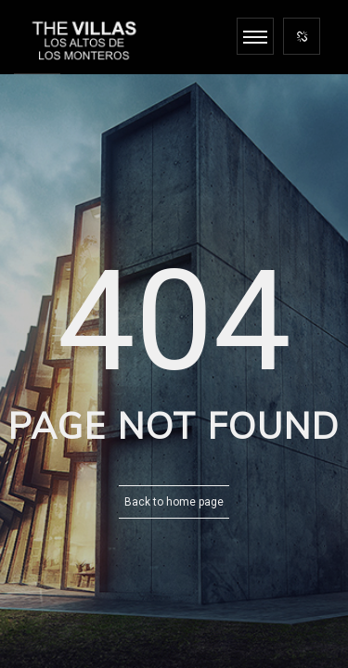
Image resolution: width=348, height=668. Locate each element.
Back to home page (174, 501)
